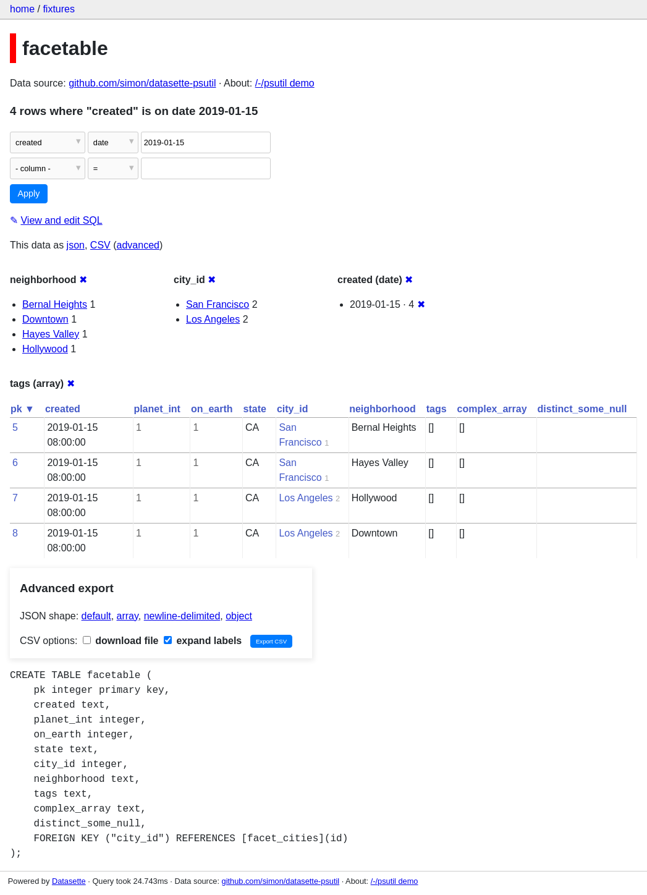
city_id (292, 409)
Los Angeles (213, 319)
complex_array (492, 409)
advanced (138, 245)
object (239, 616)
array (127, 616)
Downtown (45, 319)
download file (121, 640)
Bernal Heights (54, 304)
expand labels (203, 640)
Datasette (69, 881)
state (254, 409)
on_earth (212, 409)
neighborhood (382, 409)
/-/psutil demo (285, 83)
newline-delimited (182, 616)
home (22, 9)
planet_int (156, 409)
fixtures (59, 9)
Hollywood (45, 349)
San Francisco (217, 304)
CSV (100, 245)
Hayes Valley (50, 334)
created (62, 409)
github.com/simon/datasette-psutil (142, 83)
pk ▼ (23, 409)
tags (436, 409)
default (96, 616)
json (76, 245)
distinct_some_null (582, 409)
